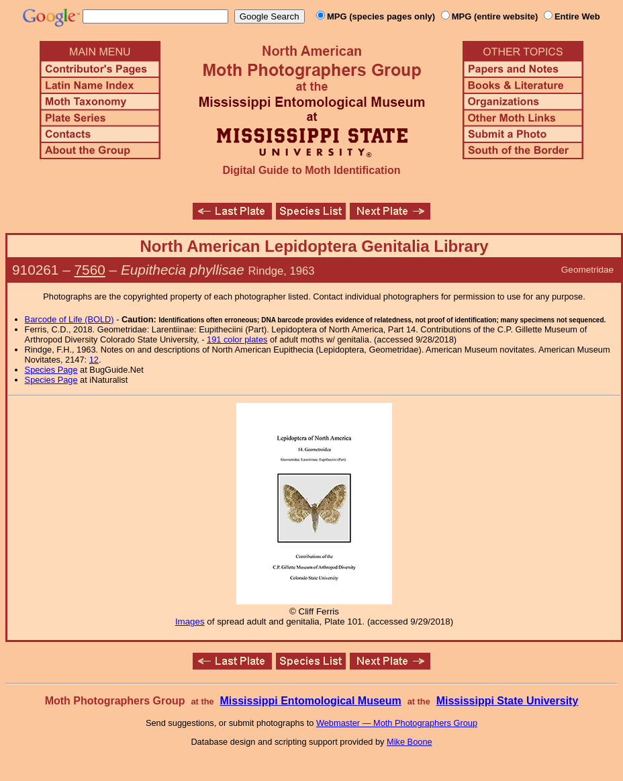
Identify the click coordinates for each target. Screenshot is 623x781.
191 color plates (237, 339)
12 (94, 360)
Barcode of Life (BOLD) (69, 319)
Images (190, 621)
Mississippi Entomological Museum (310, 700)
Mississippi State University (507, 700)
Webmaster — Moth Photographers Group (396, 723)
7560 (90, 269)
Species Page (51, 370)
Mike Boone (409, 742)
